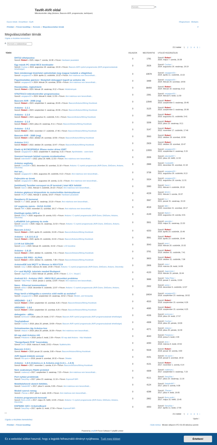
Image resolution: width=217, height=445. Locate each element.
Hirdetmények (70, 89)
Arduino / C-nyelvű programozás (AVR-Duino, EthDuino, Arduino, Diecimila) (92, 267)
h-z (22, 202)
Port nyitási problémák (26, 377)
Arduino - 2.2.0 (22, 114)
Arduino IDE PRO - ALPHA (28, 257)
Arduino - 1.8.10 (22, 250)
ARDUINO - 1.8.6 (23, 307)
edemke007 (26, 159)
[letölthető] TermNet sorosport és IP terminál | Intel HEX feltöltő (47, 185)
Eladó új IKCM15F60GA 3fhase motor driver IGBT (40, 149)
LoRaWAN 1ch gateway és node (31, 221)
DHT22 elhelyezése (24, 58)
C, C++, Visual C (74, 274)
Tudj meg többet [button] (110, 438)
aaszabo (24, 224)
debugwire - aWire (24, 314)
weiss (23, 288)
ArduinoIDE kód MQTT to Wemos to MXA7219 (38, 264)
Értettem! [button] (198, 439)
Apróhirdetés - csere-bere (82, 152)
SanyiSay (25, 379)
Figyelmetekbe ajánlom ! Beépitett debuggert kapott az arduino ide (49, 80)
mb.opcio (25, 358)
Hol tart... (19, 171)
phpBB (93, 431)
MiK (22, 209)
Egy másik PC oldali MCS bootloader (33, 64)
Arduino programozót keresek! (30, 397)
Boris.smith (25, 400)
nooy (23, 267)
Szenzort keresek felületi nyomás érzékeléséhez (39, 156)
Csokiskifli (25, 166)
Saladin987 (26, 386)
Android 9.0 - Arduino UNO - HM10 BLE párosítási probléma (46, 278)
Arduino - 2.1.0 (22, 121)
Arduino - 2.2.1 (22, 107)
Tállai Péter (26, 281)
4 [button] (194, 47)
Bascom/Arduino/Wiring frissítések (83, 103)
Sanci (23, 188)
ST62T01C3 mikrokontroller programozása (36, 94)
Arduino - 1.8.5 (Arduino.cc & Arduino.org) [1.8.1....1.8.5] (44, 363)
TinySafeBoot (21, 321)
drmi (23, 344)
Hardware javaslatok (70, 60)
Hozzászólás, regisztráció (28, 87)
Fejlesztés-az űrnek (24, 178)
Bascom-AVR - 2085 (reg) (27, 135)
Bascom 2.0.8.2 (22, 230)
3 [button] (190, 47)
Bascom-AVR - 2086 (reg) (27, 101)
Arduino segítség (23, 163)
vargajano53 (26, 75)
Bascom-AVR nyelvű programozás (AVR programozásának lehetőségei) (92, 317)
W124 (23, 195)
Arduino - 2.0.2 (22, 128)
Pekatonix (25, 338)
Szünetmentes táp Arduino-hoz (30, 328)
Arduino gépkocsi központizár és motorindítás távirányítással (47, 192)
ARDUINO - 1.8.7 (23, 300)
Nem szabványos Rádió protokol (31, 370)
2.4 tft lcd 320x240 (24, 243)
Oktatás (68, 358)
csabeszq (25, 372)
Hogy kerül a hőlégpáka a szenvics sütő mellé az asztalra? (45, 293)
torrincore (25, 317)
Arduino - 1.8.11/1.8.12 (26, 236)
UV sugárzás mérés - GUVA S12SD (32, 206)
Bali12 (23, 215)
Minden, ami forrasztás (83, 296)
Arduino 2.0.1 (21, 142)
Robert (24, 60)
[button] (199, 47)
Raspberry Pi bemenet (26, 199)
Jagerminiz (25, 274)
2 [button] (187, 47)
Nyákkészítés (65, 344)
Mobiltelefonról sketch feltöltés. (31, 384)
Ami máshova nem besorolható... (82, 75)
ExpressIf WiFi (72, 379)
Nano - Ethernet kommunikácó (30, 285)
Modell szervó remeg (25, 390)
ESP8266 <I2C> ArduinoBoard (30, 406)
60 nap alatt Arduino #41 (27, 335)
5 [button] (197, 47)
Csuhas (24, 67)
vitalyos (24, 331)
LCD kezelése (69, 246)
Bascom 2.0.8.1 (22, 349)
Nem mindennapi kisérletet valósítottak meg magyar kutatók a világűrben (53, 73)
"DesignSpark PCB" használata (31, 342)
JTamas (24, 393)
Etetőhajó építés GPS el (27, 213)
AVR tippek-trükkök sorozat (29, 356)
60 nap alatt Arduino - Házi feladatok (76, 338)
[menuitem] (23, 22)
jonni (23, 246)
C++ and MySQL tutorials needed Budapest (37, 271)
